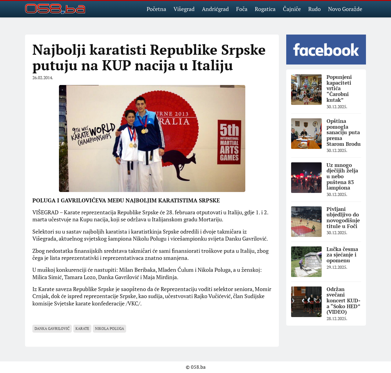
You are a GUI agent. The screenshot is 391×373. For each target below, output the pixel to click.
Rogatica (265, 9)
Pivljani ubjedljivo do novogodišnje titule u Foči (343, 217)
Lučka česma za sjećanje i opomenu (342, 255)
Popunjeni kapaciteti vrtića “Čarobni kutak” (339, 88)
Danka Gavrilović (52, 328)
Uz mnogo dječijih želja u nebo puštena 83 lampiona (342, 176)
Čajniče (292, 9)
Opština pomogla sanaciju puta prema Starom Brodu (344, 132)
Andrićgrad (215, 9)
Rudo (314, 9)
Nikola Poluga (109, 328)
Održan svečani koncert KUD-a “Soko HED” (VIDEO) (343, 301)
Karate (82, 328)
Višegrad (184, 9)
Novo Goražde (345, 9)
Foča (241, 9)
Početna (156, 9)
